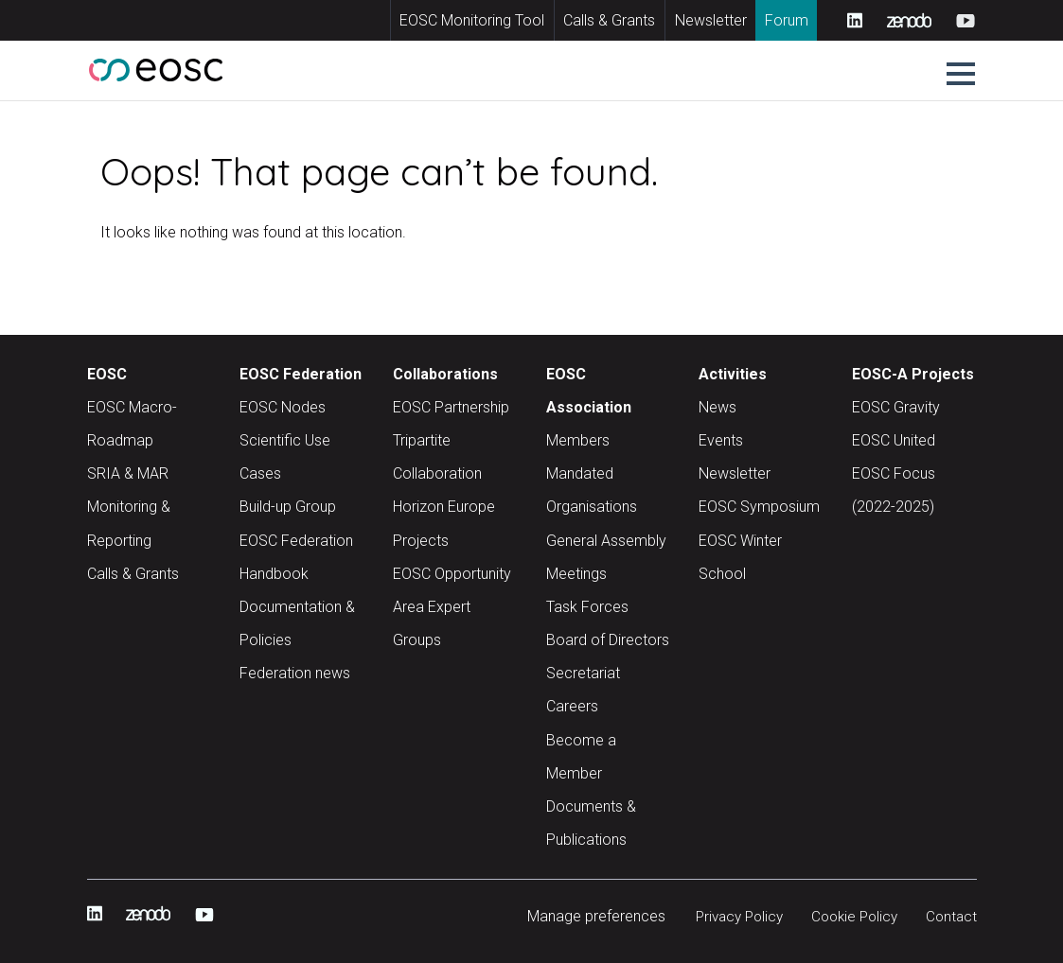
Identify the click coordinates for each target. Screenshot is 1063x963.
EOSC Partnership (451, 407)
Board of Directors (607, 640)
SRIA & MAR (127, 473)
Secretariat (583, 673)
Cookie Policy (849, 916)
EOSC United (893, 440)
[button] (961, 73)
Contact (950, 916)
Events (721, 440)
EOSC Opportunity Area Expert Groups (452, 607)
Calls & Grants (609, 20)
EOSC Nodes (282, 407)
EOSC (107, 374)
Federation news (294, 673)
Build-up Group (287, 507)
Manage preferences (582, 916)
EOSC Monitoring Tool (471, 20)
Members (578, 440)
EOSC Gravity (896, 407)
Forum (786, 20)
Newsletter (711, 20)
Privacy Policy (728, 916)
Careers (572, 706)
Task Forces (587, 607)
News (717, 407)
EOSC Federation (300, 374)
